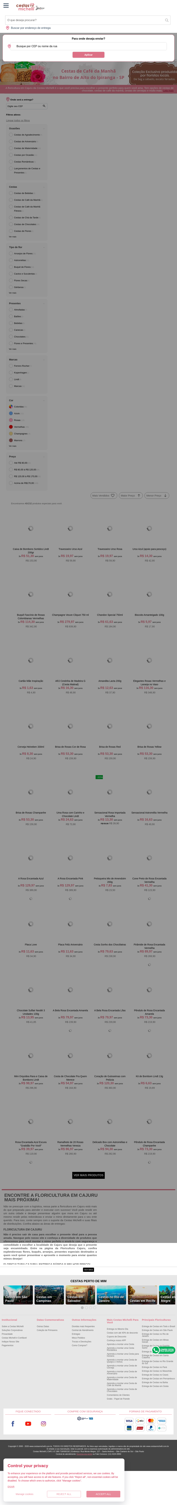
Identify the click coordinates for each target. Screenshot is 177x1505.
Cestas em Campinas (44, 1332)
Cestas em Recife (142, 1334)
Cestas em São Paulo (16, 1332)
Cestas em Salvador (75, 1332)
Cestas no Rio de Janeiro (111, 1332)
